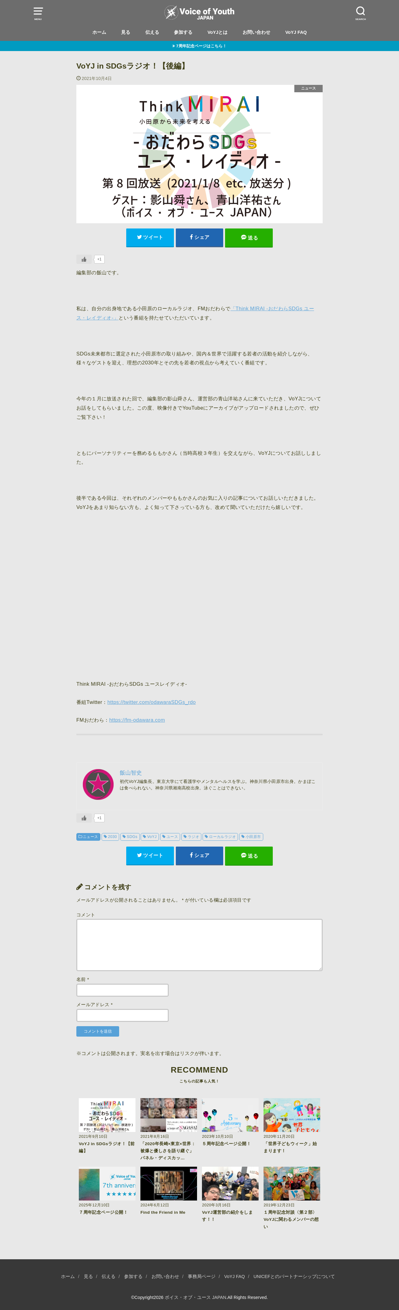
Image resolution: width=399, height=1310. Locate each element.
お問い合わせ (256, 32)
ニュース (90, 837)
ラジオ (193, 837)
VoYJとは (218, 32)
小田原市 (253, 837)
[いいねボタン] (84, 259)
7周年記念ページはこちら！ (201, 46)
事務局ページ (202, 1276)
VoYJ (152, 837)
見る (125, 32)
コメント (85, 914)
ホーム (99, 32)
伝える (152, 32)
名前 (82, 979)
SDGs (132, 837)
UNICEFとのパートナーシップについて (294, 1276)
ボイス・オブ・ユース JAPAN (195, 1297)
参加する (183, 32)
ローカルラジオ (222, 837)
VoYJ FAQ (296, 32)
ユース (172, 837)
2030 (112, 837)
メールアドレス (94, 1004)
